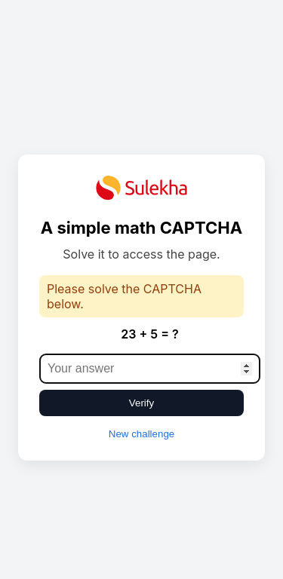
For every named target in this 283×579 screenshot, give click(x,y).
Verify (141, 403)
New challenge (141, 434)
